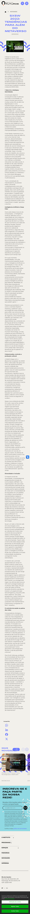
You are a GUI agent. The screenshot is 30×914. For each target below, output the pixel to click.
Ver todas (16, 749)
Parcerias (5, 853)
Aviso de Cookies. (9, 898)
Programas (6, 842)
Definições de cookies (15, 902)
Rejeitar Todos (15, 906)
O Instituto (6, 837)
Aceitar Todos (15, 911)
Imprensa (5, 863)
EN (7, 888)
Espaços (5, 848)
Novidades (13, 11)
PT (2, 888)
